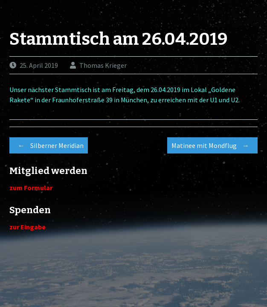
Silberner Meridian (49, 145)
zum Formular (30, 187)
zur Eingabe (27, 227)
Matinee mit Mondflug (212, 145)
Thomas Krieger (103, 65)
